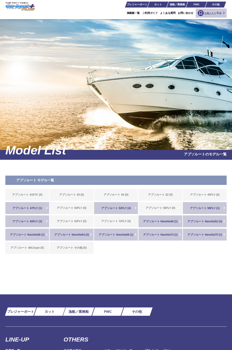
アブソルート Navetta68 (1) (116, 234)
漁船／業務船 (177, 4)
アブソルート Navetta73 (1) (160, 234)
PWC (197, 4)
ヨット (158, 4)
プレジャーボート (137, 4)
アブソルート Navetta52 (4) (204, 221)
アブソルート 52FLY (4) (116, 208)
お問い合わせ (185, 13)
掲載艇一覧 (133, 13)
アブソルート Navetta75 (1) (204, 234)
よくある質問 (168, 13)
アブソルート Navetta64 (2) (71, 234)
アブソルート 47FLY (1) (27, 208)
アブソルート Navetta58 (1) (27, 234)
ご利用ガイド (150, 13)
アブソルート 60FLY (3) (27, 221)
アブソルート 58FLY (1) (205, 208)
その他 (216, 4)
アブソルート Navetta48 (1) (160, 221)
